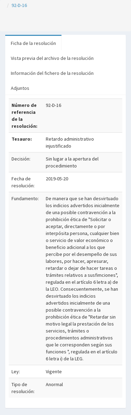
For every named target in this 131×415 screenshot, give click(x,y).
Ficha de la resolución (33, 43)
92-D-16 (19, 5)
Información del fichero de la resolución (52, 73)
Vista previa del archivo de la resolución (52, 58)
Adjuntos (20, 88)
